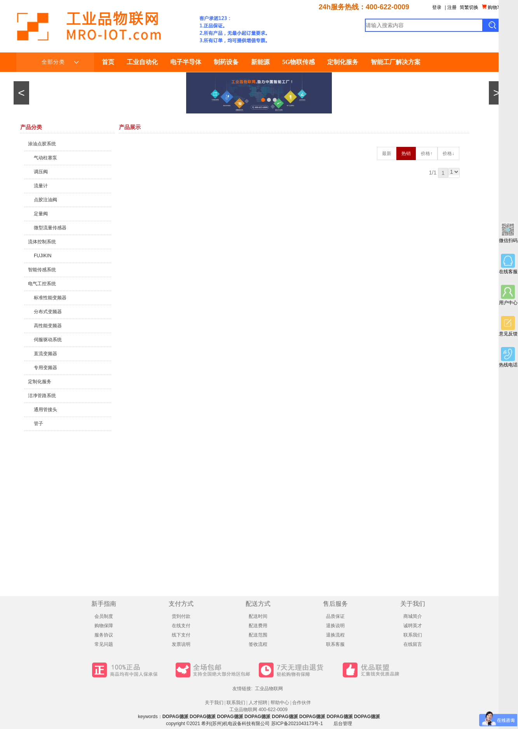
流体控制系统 (42, 241)
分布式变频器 (48, 311)
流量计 (41, 185)
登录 (436, 7)
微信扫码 (508, 233)
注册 (452, 7)
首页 (108, 62)
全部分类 (60, 62)
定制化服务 (342, 62)
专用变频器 (45, 367)
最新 (386, 153)
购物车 (492, 7)
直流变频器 (45, 353)
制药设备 (226, 62)
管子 (38, 423)
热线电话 (508, 357)
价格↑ (427, 153)
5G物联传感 (298, 62)
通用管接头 (45, 409)
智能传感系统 (42, 269)
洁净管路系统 (42, 395)
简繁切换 (469, 7)
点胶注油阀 (45, 199)
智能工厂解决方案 (395, 62)
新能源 (260, 62)
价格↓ (448, 153)
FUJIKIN (42, 255)
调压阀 (41, 171)
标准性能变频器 (50, 297)
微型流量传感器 (50, 227)
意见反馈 (508, 326)
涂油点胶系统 (42, 143)
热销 (406, 153)
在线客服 (508, 264)
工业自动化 (142, 62)
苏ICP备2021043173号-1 (297, 723)
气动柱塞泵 (45, 157)
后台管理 (342, 723)
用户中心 (508, 295)
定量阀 (41, 213)
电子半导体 (185, 62)
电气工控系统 (42, 283)
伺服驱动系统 (48, 339)
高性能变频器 (48, 325)
